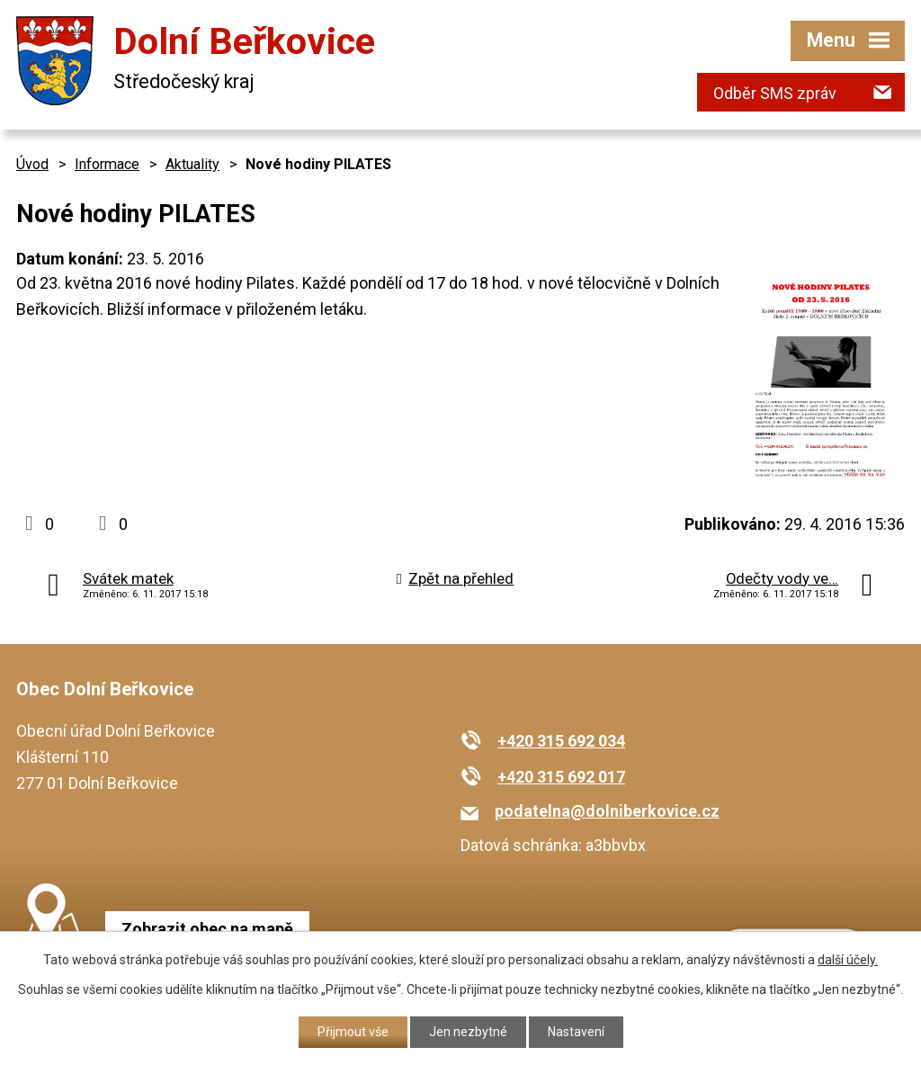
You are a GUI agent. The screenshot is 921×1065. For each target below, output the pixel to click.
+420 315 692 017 (561, 776)
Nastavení (576, 1032)
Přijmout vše (353, 1032)
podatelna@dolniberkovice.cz (607, 810)
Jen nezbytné (468, 1032)
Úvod (32, 164)
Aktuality (192, 164)
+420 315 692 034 (561, 740)
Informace (107, 164)
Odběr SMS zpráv (774, 93)
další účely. (848, 960)
